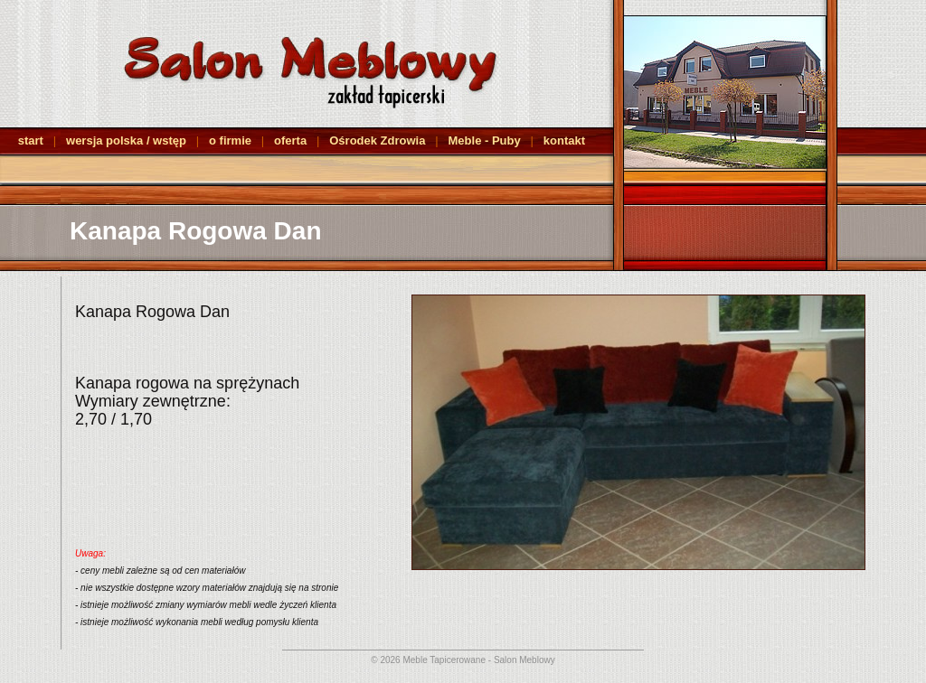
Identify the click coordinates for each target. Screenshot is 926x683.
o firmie (230, 140)
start (30, 140)
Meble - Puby (485, 140)
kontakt (564, 140)
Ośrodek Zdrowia (377, 140)
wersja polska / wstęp (126, 140)
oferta (290, 140)
